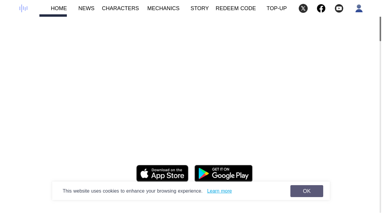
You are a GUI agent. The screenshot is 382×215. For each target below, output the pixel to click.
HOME (53, 11)
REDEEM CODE (236, 8)
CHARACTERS (117, 11)
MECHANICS (159, 11)
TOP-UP (277, 8)
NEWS (80, 11)
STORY (194, 11)
